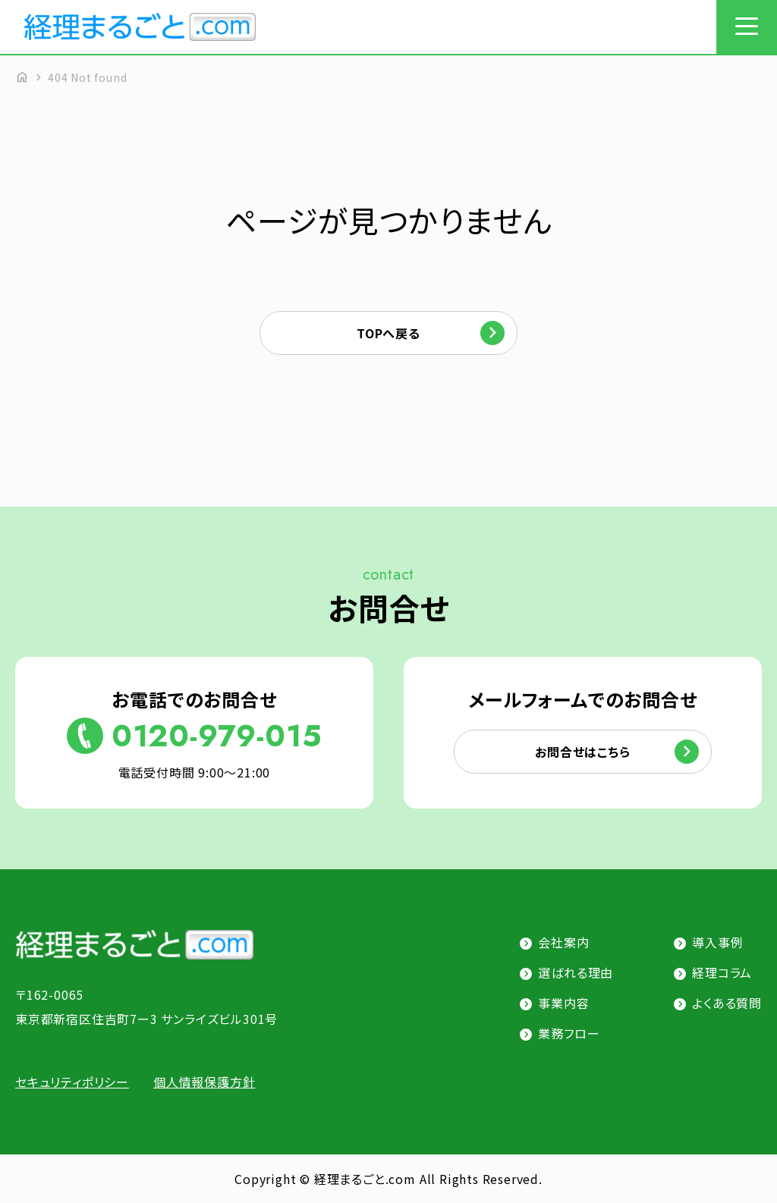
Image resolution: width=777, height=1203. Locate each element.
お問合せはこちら (582, 752)
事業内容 (563, 1003)
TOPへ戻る (388, 333)
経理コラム (722, 972)
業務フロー (568, 1033)
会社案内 (563, 942)
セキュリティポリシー (72, 1082)
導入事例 (717, 942)
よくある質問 (727, 1003)
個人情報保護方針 (204, 1082)
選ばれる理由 (575, 972)
